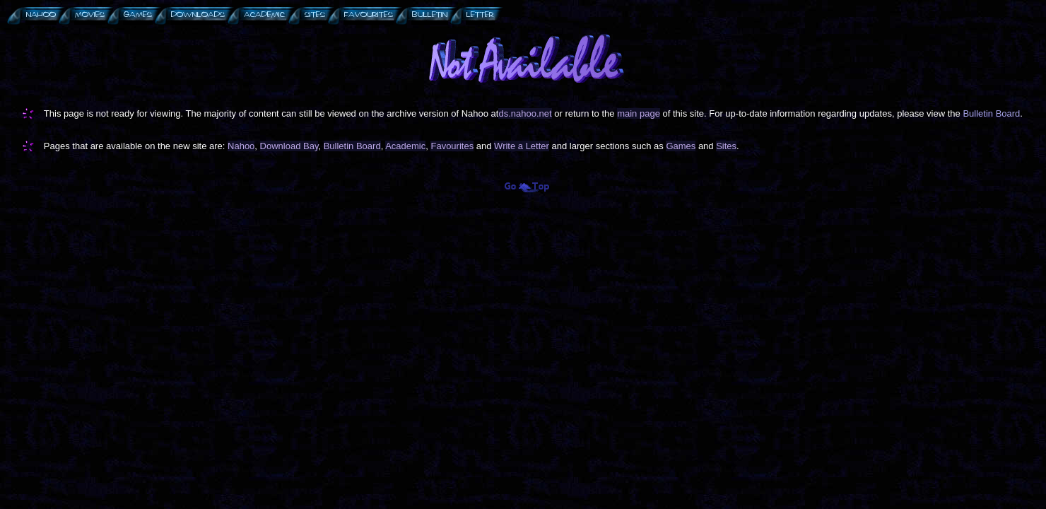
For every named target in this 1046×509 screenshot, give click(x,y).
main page (638, 113)
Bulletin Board (991, 113)
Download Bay (289, 146)
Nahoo (241, 146)
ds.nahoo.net (524, 113)
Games (680, 146)
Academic (405, 146)
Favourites (452, 146)
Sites (726, 146)
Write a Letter (521, 146)
